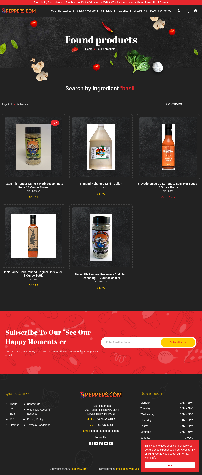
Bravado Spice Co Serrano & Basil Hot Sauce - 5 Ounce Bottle (168, 185)
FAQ (12, 419)
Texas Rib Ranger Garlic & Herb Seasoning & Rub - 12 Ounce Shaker (33, 185)
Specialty (139, 11)
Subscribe (178, 342)
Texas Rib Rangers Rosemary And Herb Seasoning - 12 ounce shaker (101, 276)
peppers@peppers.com (105, 430)
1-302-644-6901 (103, 425)
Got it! (170, 465)
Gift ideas (106, 11)
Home (53, 11)
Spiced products (86, 11)
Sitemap (15, 425)
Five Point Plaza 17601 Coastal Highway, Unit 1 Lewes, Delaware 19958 (101, 409)
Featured (123, 11)
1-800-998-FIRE (106, 419)
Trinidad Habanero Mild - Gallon (101, 183)
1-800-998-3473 (108, 2)
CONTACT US (164, 11)
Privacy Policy (35, 419)
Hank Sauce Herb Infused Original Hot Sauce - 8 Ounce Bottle (33, 273)
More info (150, 457)
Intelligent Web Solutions (131, 468)
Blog (153, 11)
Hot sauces (64, 11)
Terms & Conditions (38, 425)
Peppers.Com (78, 468)
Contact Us (33, 404)
